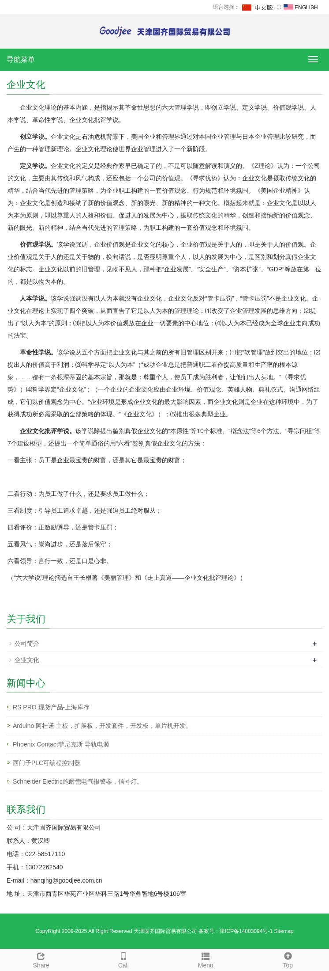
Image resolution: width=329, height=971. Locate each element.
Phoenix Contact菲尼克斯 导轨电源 (61, 744)
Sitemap (283, 931)
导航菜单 (21, 59)
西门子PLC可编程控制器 (46, 762)
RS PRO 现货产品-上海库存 (51, 707)
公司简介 (27, 643)
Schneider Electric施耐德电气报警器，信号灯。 (78, 781)
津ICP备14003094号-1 (246, 931)
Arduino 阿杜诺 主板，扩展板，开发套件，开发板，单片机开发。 (102, 725)
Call (123, 959)
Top (288, 959)
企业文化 (27, 659)
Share (41, 959)
